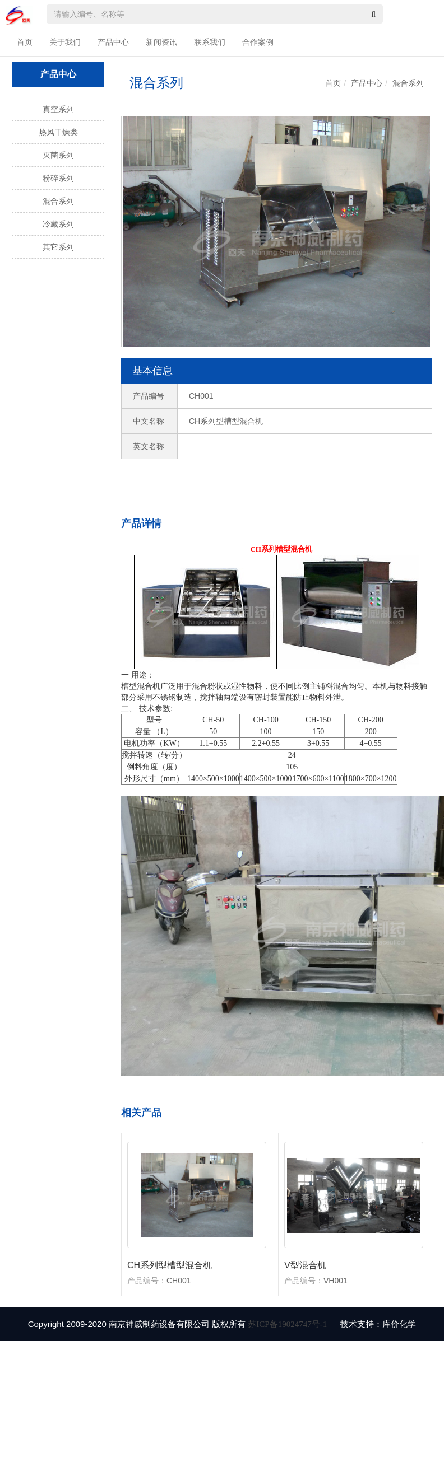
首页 (25, 42)
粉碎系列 (58, 178)
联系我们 (209, 42)
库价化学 (399, 1324)
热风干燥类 (58, 132)
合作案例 (258, 42)
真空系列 (58, 109)
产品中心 (113, 42)
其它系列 (58, 246)
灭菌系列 (58, 155)
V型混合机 (305, 1265)
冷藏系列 (58, 223)
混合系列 (58, 201)
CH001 (178, 1280)
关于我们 (65, 42)
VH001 (335, 1280)
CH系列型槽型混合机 (169, 1265)
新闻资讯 (161, 42)
